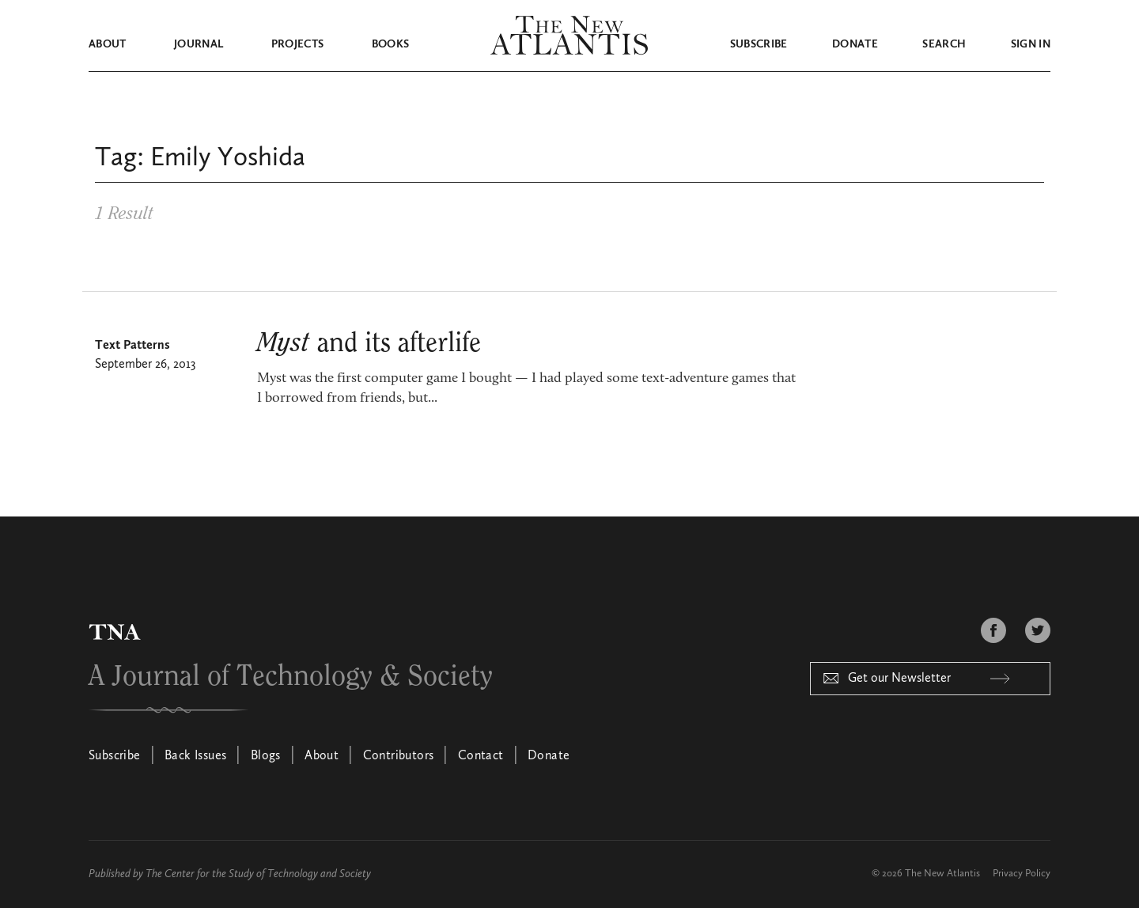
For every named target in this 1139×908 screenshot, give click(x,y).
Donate (855, 44)
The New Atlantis (942, 873)
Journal (198, 44)
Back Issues (195, 756)
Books (391, 44)
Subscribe (759, 44)
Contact (481, 756)
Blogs (266, 756)
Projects (297, 44)
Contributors (398, 756)
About (108, 44)
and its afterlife (369, 343)
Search (944, 44)
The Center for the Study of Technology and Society (258, 874)
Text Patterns (132, 345)
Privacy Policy (1021, 873)
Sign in (1030, 44)
